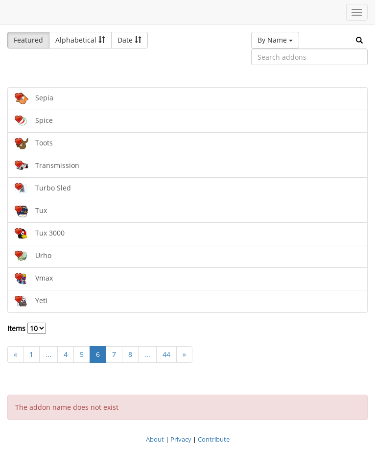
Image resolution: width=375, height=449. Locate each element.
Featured (28, 40)
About (155, 439)
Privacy (180, 439)
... (48, 354)
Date (129, 40)
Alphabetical (80, 40)
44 (166, 354)
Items (26, 328)
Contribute (214, 439)
